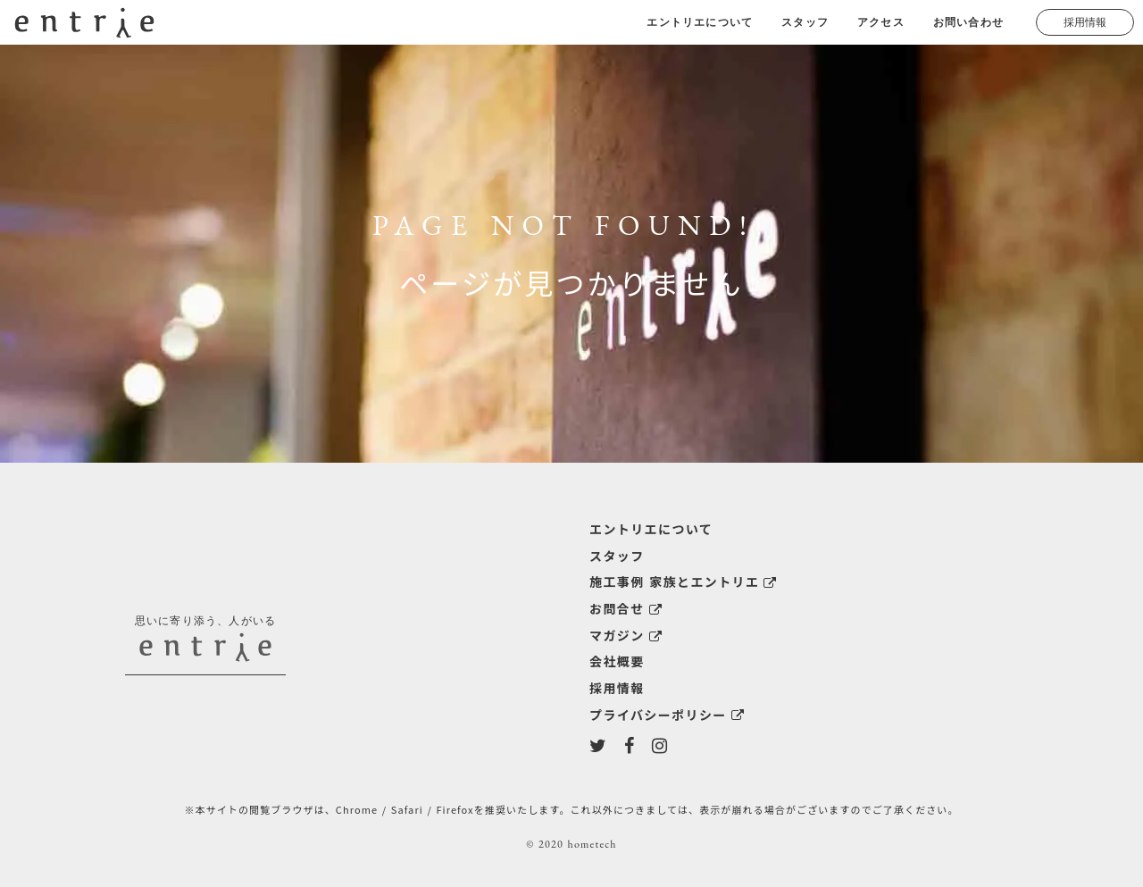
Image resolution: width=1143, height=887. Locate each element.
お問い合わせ (968, 22)
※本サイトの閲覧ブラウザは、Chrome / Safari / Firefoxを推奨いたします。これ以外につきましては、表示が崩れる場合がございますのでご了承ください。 (571, 809)
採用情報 (1085, 22)
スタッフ (805, 22)
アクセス (881, 22)
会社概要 (617, 661)
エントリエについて (700, 22)
